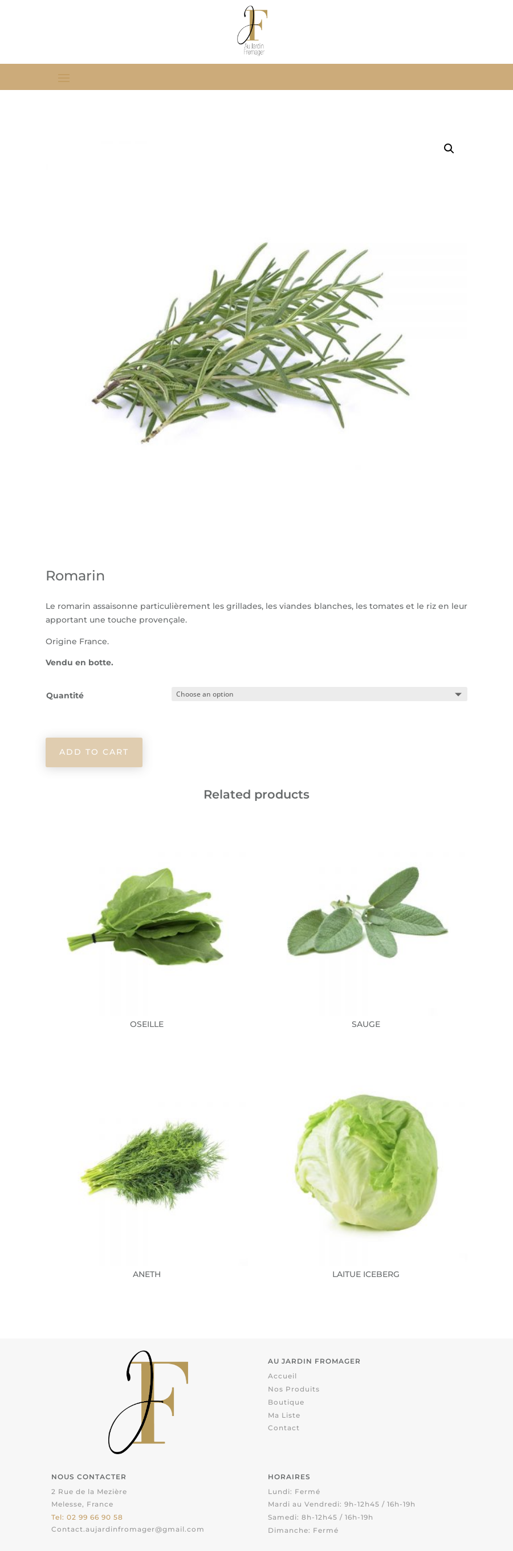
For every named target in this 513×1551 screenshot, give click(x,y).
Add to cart (94, 752)
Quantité (65, 695)
